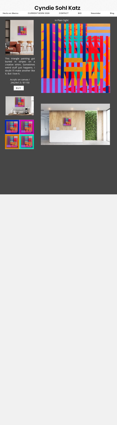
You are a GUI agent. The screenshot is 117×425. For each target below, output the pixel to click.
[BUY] (19, 88)
